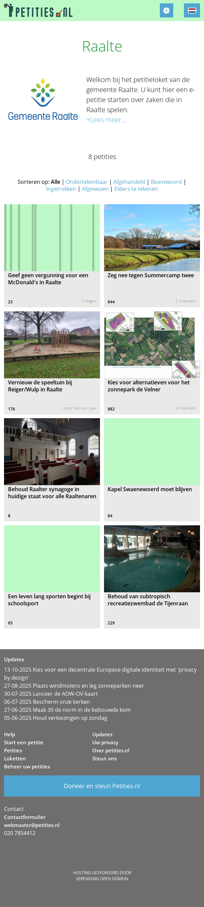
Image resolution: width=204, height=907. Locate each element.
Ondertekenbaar (87, 181)
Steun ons (104, 758)
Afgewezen (95, 189)
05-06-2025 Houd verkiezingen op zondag (55, 718)
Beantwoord (166, 181)
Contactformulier (24, 817)
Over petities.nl (110, 750)
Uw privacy (105, 742)
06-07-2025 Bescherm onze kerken (47, 701)
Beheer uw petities (27, 766)
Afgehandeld (129, 181)
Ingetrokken (61, 189)
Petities (13, 750)
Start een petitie (23, 742)
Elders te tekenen (136, 189)
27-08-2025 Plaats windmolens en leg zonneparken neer (74, 685)
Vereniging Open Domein (102, 879)
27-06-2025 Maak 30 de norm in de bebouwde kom (67, 709)
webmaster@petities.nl (32, 825)
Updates (102, 734)
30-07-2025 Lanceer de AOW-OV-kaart (51, 693)
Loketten (15, 758)
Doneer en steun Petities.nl (102, 786)
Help (9, 734)
